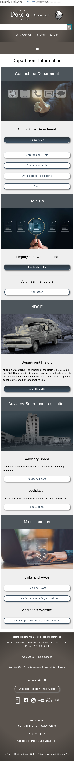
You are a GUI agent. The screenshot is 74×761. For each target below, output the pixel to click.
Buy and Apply (37, 733)
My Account (26, 35)
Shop (37, 186)
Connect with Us (37, 165)
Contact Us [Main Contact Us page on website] (28, 657)
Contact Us (37, 140)
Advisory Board (37, 479)
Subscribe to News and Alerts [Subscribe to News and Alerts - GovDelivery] (36, 689)
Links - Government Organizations (37, 598)
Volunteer (37, 292)
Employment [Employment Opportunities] (45, 657)
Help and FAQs (37, 588)
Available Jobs (37, 267)
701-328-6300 (41, 646)
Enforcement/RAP (37, 155)
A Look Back (37, 389)
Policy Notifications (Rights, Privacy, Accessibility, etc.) (37, 754)
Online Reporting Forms (37, 176)
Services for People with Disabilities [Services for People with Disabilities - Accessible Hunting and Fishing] (37, 741)
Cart (56, 35)
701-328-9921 (48, 726)
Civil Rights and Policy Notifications (37, 620)
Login (43, 35)
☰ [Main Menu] (37, 48)
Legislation (37, 507)
